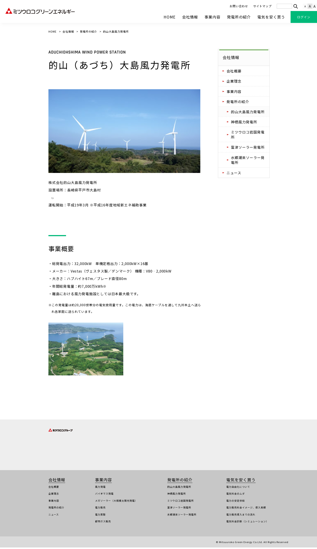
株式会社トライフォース (62, 455)
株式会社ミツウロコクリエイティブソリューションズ (208, 455)
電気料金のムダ (235, 495)
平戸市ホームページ (65, 199)
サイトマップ (262, 6)
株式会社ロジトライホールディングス (70, 448)
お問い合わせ (239, 6)
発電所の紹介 (239, 17)
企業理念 (234, 81)
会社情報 (190, 17)
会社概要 (234, 71)
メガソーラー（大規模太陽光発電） (116, 502)
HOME (169, 17)
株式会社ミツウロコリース (132, 455)
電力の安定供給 (235, 502)
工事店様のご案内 (96, 543)
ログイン (303, 17)
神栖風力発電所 (244, 121)
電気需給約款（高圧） (123, 543)
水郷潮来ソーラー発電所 (248, 160)
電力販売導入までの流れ (240, 516)
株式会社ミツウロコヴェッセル (195, 441)
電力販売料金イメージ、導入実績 (246, 509)
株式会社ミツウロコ (128, 441)
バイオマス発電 (104, 495)
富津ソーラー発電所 (248, 147)
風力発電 (100, 488)
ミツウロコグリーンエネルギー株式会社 (140, 448)
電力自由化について (238, 488)
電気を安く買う (271, 17)
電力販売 (100, 509)
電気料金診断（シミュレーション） (247, 523)
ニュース (234, 172)
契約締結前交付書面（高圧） (157, 543)
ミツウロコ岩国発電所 (248, 134)
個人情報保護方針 (39, 543)
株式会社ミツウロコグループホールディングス (75, 441)
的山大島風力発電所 (248, 111)
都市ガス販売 (103, 523)
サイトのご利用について (67, 543)
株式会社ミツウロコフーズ (192, 448)
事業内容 (212, 17)
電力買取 (100, 516)
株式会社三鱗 (261, 441)
